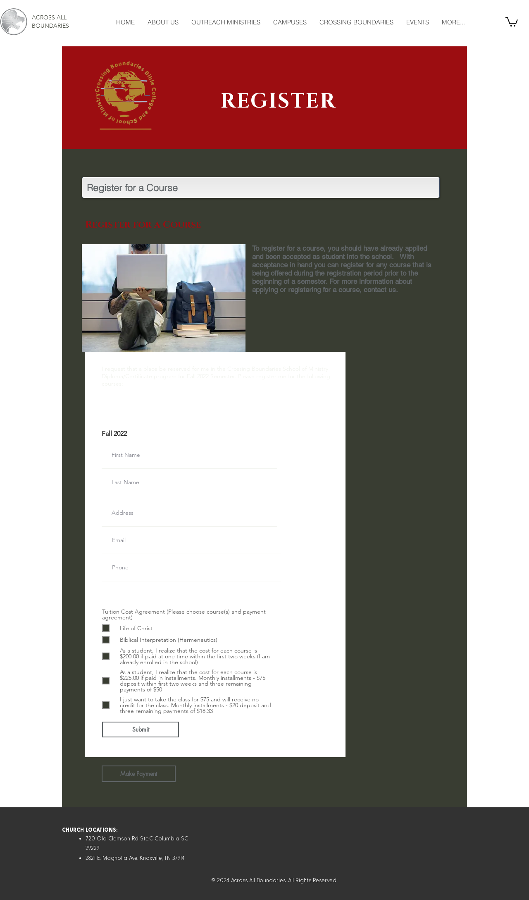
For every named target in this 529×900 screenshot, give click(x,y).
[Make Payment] (139, 774)
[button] (511, 21)
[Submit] (140, 729)
